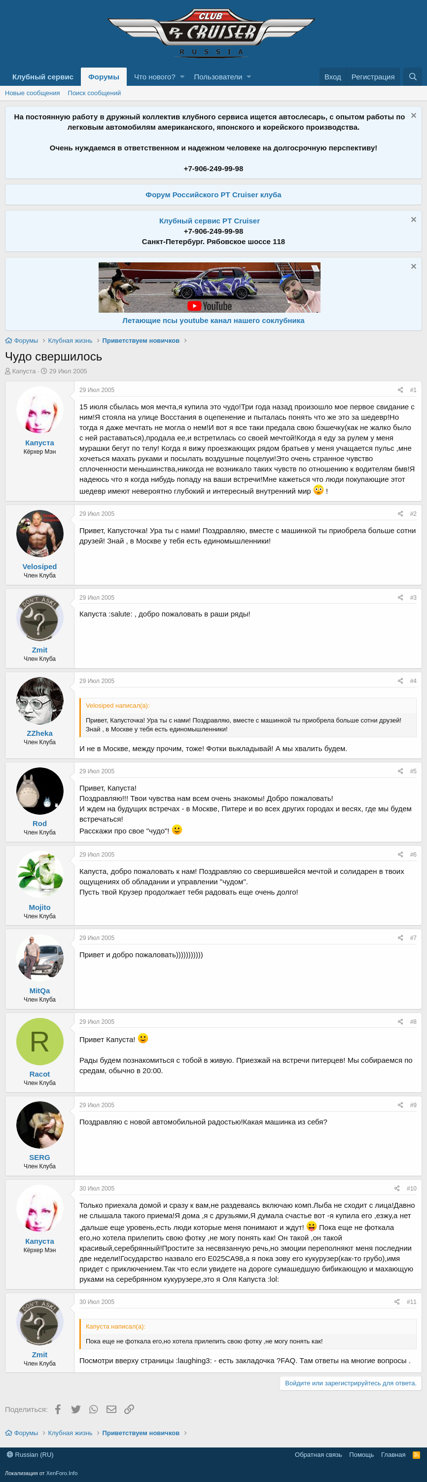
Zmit (40, 650)
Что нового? (155, 76)
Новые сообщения (32, 93)
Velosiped (39, 566)
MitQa (40, 990)
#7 (413, 938)
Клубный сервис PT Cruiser (209, 221)
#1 (413, 390)
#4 (413, 681)
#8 (413, 1021)
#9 (413, 1105)
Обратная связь (318, 1454)
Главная (393, 1454)
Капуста (24, 371)
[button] (182, 77)
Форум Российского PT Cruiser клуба (213, 194)
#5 (413, 771)
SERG (39, 1157)
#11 (412, 1302)
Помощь (361, 1454)
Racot (40, 1074)
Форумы (103, 76)
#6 (413, 854)
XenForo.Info (62, 1473)
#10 (412, 1188)
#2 (413, 513)
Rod (40, 823)
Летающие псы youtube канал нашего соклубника (213, 320)
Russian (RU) (30, 1454)
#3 (413, 597)
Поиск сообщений (94, 93)
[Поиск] (412, 77)
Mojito (39, 907)
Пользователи (218, 76)
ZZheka (40, 733)
